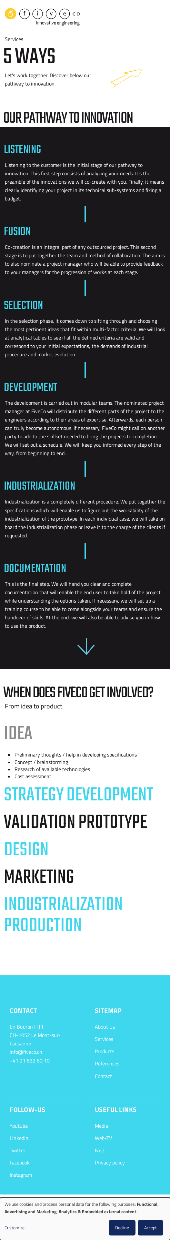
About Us (105, 1025)
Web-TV (103, 1136)
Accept (150, 1227)
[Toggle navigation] (160, 16)
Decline (122, 1227)
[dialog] (85, 1219)
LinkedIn (19, 1136)
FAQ (99, 1149)
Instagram (21, 1173)
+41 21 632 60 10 (30, 1059)
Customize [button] (15, 1227)
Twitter (17, 1149)
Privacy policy (110, 1161)
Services (104, 1038)
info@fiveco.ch (26, 1050)
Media (101, 1124)
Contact (103, 1074)
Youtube (19, 1124)
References (107, 1062)
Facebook (20, 1161)
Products (104, 1050)
